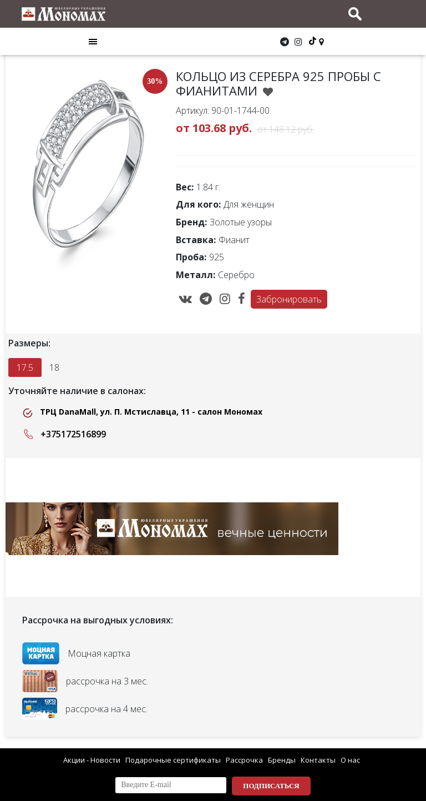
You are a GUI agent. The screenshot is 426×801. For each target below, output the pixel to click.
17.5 (25, 367)
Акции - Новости (91, 760)
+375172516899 (62, 434)
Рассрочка (244, 760)
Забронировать (289, 299)
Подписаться (271, 786)
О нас (350, 760)
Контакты (318, 760)
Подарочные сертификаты (173, 760)
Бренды (282, 760)
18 (54, 367)
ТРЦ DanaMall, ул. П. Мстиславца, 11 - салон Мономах (142, 412)
